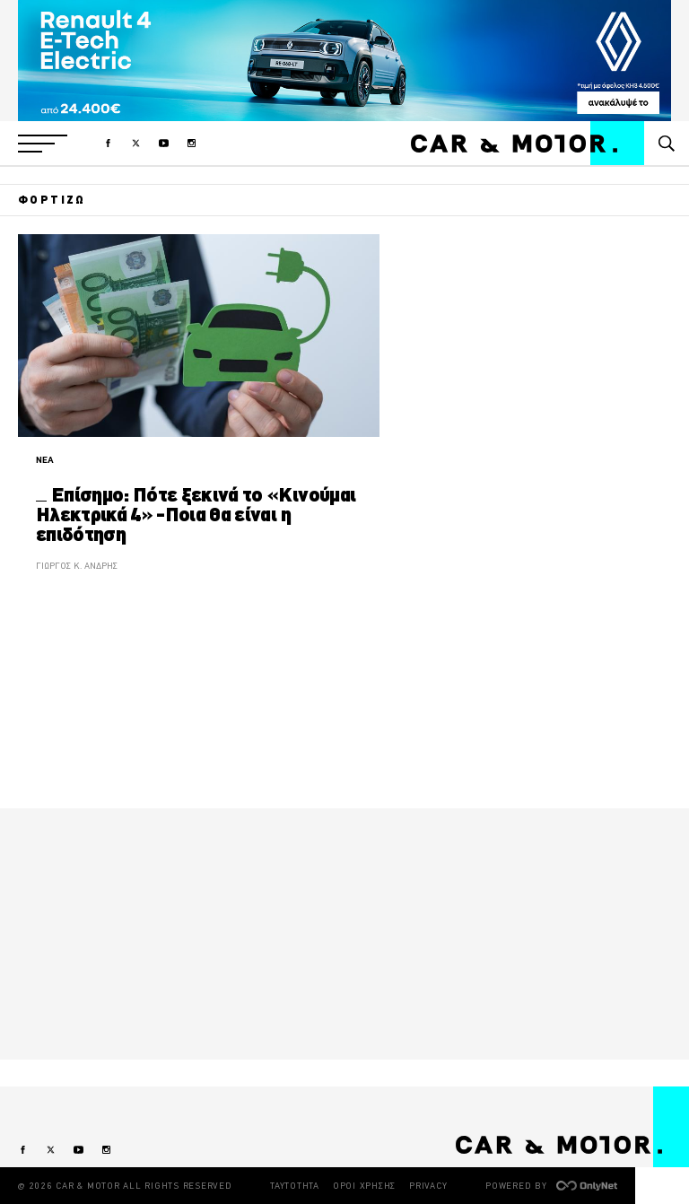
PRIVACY (428, 1186)
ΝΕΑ (45, 460)
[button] (42, 144)
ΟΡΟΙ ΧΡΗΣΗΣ (364, 1186)
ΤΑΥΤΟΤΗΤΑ (294, 1186)
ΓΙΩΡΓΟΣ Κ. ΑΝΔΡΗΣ (77, 566)
